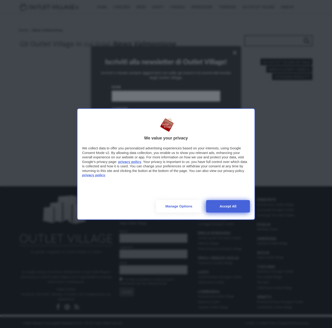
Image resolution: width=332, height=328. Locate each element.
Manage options (178, 206)
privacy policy (129, 162)
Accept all (228, 206)
